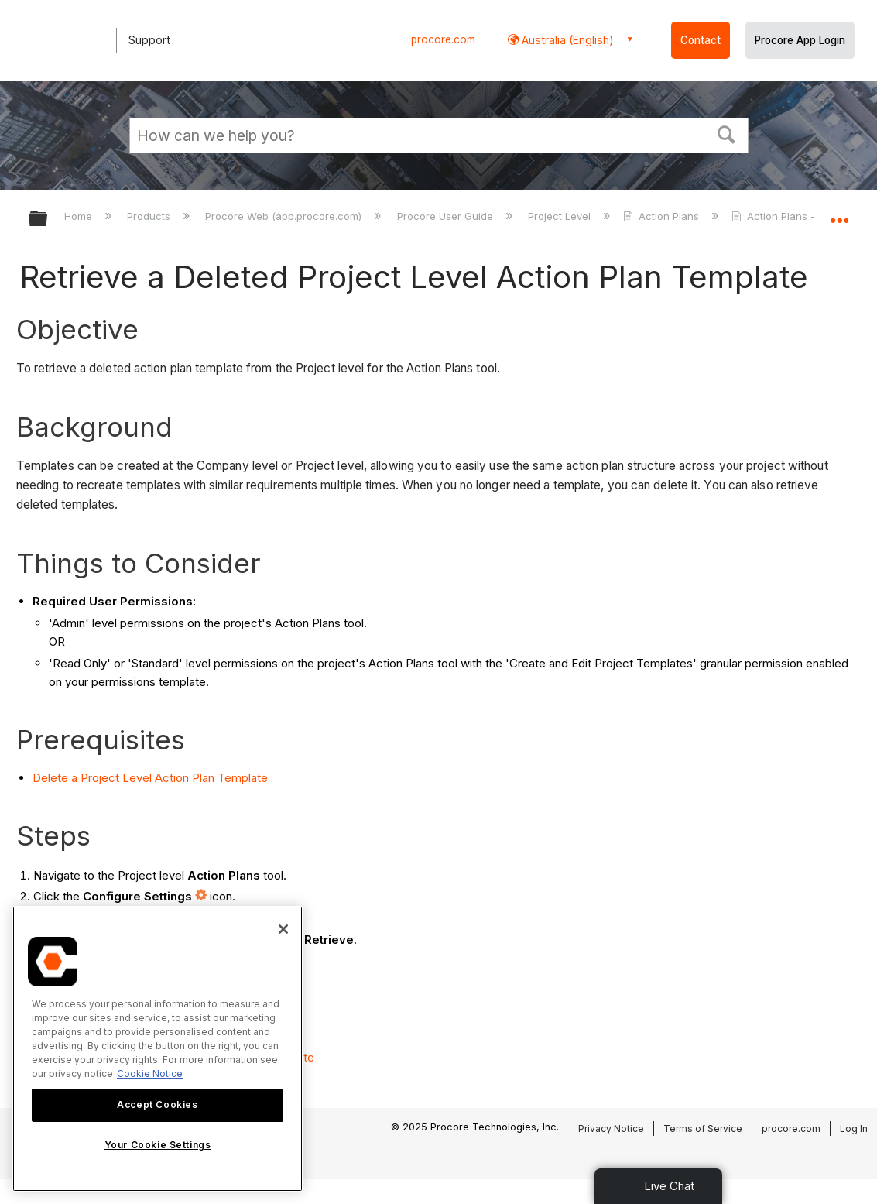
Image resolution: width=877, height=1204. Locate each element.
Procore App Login (800, 40)
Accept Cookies (157, 1104)
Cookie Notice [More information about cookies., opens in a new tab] (150, 1073)
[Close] (283, 929)
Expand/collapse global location (839, 214)
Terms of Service (702, 1128)
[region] (157, 1049)
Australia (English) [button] (566, 39)
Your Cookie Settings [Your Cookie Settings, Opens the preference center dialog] (157, 1145)
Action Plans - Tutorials (797, 216)
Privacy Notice (611, 1128)
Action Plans (662, 216)
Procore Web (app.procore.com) (285, 216)
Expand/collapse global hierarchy (48, 219)
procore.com (443, 39)
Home (79, 216)
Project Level (561, 216)
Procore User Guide (446, 216)
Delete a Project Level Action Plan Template (150, 777)
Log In (854, 1128)
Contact (700, 40)
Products (150, 216)
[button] (726, 133)
